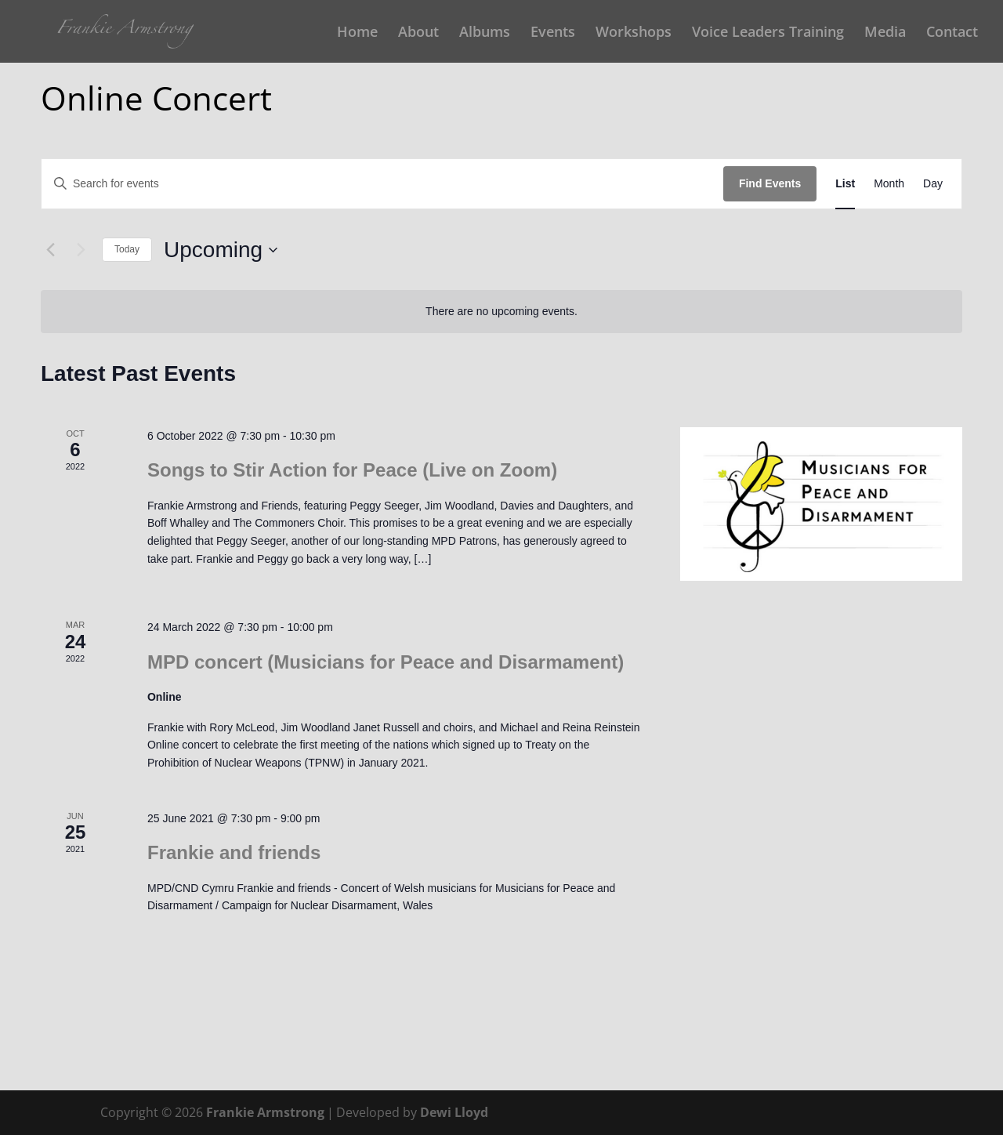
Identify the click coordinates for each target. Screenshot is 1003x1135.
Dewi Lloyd (454, 1112)
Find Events (770, 183)
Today (126, 249)
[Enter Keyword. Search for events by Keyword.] (382, 184)
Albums (484, 33)
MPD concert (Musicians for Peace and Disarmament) (385, 662)
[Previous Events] (50, 250)
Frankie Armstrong (265, 1112)
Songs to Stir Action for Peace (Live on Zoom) (352, 469)
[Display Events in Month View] (889, 184)
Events (552, 33)
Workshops (634, 33)
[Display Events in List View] (845, 184)
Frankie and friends (233, 852)
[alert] (501, 311)
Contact (952, 33)
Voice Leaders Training (768, 33)
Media (885, 33)
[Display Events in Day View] (933, 184)
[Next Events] (80, 250)
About (418, 33)
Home (357, 33)
